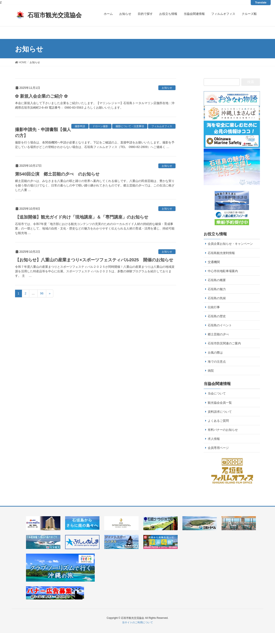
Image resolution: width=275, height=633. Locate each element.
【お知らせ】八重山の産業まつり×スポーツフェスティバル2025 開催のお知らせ (94, 259)
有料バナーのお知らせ (223, 429)
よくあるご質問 (218, 420)
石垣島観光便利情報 (221, 253)
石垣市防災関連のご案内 (224, 343)
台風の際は (215, 352)
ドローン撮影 (100, 126)
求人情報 (214, 438)
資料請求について (220, 411)
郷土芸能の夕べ (218, 334)
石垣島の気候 (217, 298)
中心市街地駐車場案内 (223, 271)
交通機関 (214, 262)
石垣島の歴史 (217, 316)
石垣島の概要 (217, 280)
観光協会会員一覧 (220, 402)
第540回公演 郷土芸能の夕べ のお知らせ (57, 174)
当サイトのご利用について (137, 622)
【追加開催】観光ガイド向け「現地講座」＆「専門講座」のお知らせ (81, 217)
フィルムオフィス (161, 126)
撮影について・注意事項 (130, 126)
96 (42, 293)
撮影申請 (80, 126)
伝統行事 (214, 307)
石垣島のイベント (220, 325)
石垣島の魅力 (217, 289)
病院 (211, 370)
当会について (217, 393)
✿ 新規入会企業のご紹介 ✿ (41, 96)
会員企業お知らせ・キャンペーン (230, 243)
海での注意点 (217, 361)
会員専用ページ (218, 448)
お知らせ (167, 87)
